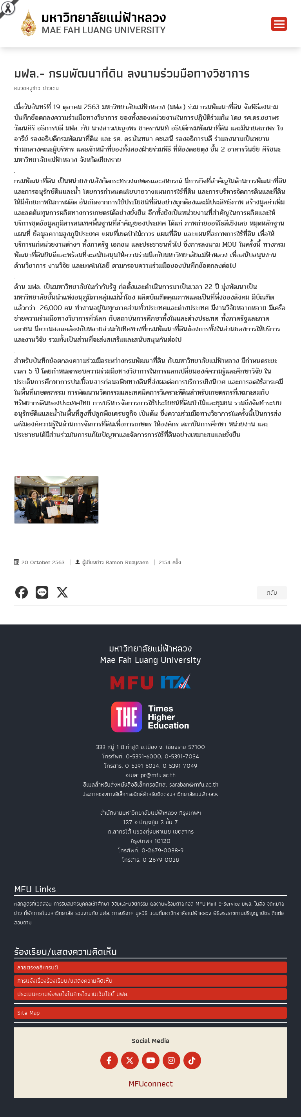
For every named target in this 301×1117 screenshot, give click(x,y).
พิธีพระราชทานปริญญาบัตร (241, 913)
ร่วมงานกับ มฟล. (92, 913)
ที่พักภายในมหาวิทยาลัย (48, 913)
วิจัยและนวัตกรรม (129, 904)
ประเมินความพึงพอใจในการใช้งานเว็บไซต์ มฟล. (73, 994)
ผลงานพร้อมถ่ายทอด (172, 904)
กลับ (272, 592)
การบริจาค (123, 913)
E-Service (229, 904)
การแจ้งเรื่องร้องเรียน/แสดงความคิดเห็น (64, 980)
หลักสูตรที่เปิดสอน (33, 904)
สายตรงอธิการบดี (37, 967)
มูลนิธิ (141, 913)
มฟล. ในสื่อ (253, 904)
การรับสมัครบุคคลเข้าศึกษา (81, 904)
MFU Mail (206, 904)
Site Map (28, 1013)
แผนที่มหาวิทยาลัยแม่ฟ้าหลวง (180, 913)
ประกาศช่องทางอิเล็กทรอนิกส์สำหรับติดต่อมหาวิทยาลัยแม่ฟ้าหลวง (150, 794)
